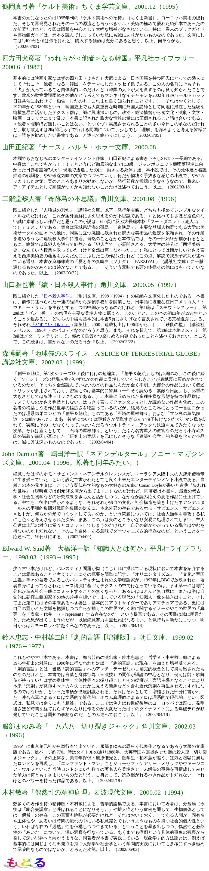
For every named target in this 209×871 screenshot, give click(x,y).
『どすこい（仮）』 (50, 324)
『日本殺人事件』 (56, 296)
